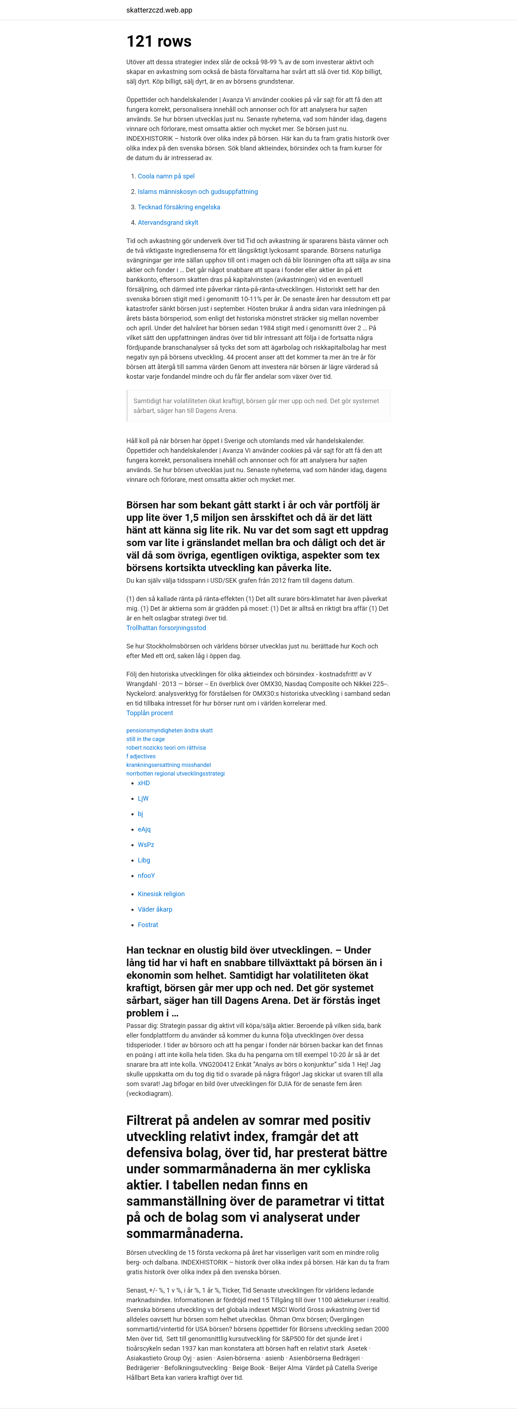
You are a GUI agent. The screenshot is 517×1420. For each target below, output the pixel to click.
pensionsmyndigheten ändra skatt (169, 730)
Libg (144, 860)
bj (140, 814)
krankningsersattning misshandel (168, 765)
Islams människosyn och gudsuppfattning (198, 191)
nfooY (146, 875)
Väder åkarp (155, 909)
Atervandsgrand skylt (168, 222)
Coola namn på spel (166, 176)
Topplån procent (149, 713)
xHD (144, 783)
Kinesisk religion (161, 894)
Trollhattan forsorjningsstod (166, 628)
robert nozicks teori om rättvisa (166, 747)
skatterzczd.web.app (159, 10)
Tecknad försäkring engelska (179, 207)
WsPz (146, 844)
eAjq (144, 829)
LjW (143, 798)
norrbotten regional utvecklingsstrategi (175, 773)
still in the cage (145, 739)
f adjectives (140, 756)
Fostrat (148, 924)
